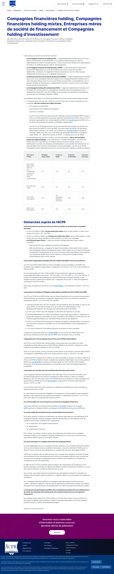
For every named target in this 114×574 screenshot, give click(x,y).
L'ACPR (25, 545)
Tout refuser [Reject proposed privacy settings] (96, 567)
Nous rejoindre (27, 551)
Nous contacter (70, 542)
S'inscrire (57, 532)
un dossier (62, 406)
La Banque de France (72, 545)
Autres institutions (71, 547)
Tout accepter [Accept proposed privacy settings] (96, 562)
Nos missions (48, 545)
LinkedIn (68, 550)
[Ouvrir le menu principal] (3, 4)
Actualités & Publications (51, 548)
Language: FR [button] (93, 4)
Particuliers (47, 543)
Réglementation (27, 548)
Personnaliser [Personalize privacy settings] (106, 567)
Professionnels (27, 543)
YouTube (68, 552)
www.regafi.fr (59, 286)
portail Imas (73, 120)
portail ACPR (72, 130)
